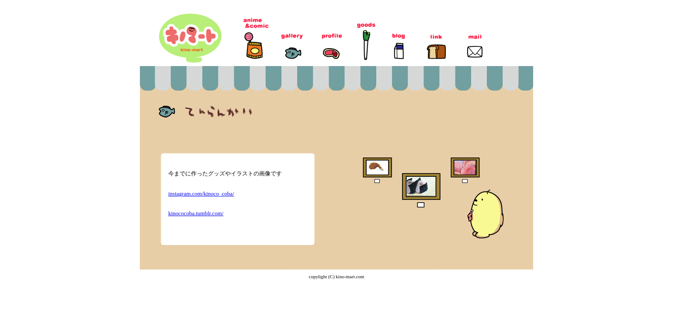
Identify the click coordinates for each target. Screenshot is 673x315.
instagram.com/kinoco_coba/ (201, 193)
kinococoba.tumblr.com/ (195, 213)
